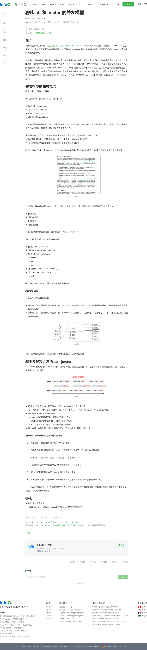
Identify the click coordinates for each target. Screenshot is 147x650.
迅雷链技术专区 (19, 628)
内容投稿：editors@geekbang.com (70, 607)
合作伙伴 (49, 613)
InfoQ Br (144, 616)
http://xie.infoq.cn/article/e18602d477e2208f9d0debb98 (60, 525)
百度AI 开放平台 (20, 631)
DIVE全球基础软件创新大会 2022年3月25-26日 (110, 621)
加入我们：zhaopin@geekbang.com (71, 616)
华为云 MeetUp (5, 619)
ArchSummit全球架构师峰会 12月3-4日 (107, 624)
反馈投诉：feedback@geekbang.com (71, 613)
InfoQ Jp (144, 610)
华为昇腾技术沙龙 (6, 634)
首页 (35, 4)
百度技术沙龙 (27, 625)
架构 (62, 4)
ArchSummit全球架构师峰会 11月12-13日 (108, 610)
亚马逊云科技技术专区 (19, 619)
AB (35, 533)
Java (43, 4)
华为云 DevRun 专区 (6, 625)
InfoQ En (144, 607)
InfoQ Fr (144, 613)
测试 (28, 533)
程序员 (53, 4)
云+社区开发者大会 (6, 631)
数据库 (71, 4)
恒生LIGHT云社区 (38, 18)
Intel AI (18, 625)
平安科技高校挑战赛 (27, 616)
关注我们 (49, 619)
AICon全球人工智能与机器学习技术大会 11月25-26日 (112, 616)
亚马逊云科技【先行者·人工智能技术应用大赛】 (15, 637)
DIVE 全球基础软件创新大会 (9, 616)
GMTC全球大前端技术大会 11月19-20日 (108, 613)
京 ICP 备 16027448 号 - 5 (92, 646)
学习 (81, 4)
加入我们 (49, 616)
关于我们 (49, 607)
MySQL (90, 4)
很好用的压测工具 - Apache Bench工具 (64, 46)
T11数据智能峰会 (5, 628)
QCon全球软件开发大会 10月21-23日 (107, 607)
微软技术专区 (4, 622)
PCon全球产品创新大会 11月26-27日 (107, 619)
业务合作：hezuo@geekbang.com (70, 610)
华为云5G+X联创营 (17, 622)
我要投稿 (49, 610)
